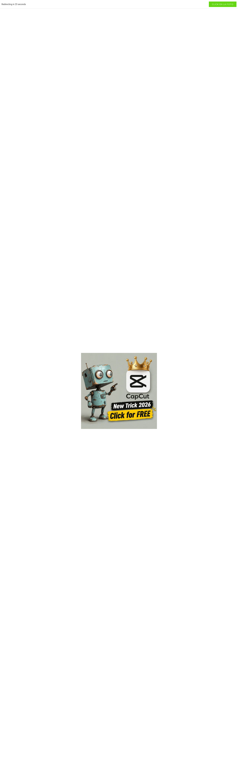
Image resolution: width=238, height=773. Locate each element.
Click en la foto (222, 4)
